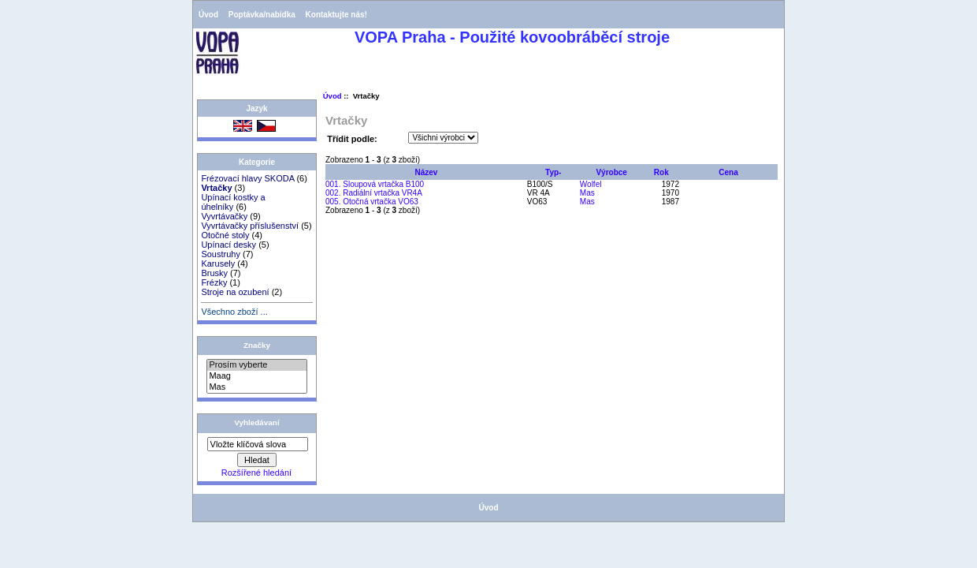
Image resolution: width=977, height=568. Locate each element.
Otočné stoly (225, 235)
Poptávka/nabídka (261, 14)
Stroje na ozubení (235, 292)
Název (425, 172)
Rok (661, 172)
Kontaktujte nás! (336, 14)
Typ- (553, 172)
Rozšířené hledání (256, 472)
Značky (256, 345)
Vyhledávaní (256, 422)
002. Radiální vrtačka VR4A (373, 193)
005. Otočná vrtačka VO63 (371, 201)
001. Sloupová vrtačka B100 (374, 184)
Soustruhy (220, 254)
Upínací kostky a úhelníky (233, 201)
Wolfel (591, 184)
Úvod (208, 14)
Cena (728, 172)
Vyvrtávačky (224, 216)
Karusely (218, 263)
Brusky (214, 273)
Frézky (214, 282)
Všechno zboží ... (234, 311)
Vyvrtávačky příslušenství (250, 225)
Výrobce (611, 172)
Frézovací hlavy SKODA (247, 178)
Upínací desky (228, 244)
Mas (256, 387)
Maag (256, 376)
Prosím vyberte (256, 365)
